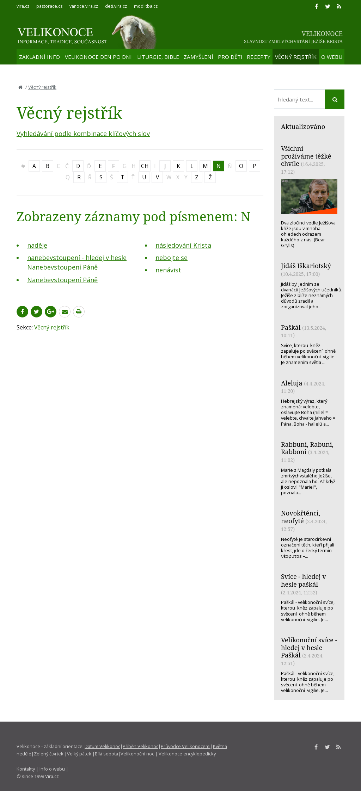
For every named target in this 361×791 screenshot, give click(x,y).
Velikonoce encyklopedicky (187, 753)
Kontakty (26, 769)
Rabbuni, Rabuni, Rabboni (307, 448)
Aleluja (291, 383)
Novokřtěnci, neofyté (300, 517)
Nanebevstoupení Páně (62, 280)
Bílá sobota (106, 753)
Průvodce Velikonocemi (185, 746)
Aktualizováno (303, 126)
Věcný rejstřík (42, 87)
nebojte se (171, 257)
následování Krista (183, 245)
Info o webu (52, 769)
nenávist (168, 270)
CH (145, 166)
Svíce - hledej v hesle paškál (303, 580)
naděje (37, 245)
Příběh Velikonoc (140, 746)
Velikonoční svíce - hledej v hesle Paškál (309, 647)
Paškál (291, 327)
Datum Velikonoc (102, 746)
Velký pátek (79, 753)
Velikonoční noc (137, 753)
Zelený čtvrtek (48, 753)
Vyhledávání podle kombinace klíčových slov (83, 133)
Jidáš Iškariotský (306, 265)
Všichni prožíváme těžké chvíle (306, 156)
